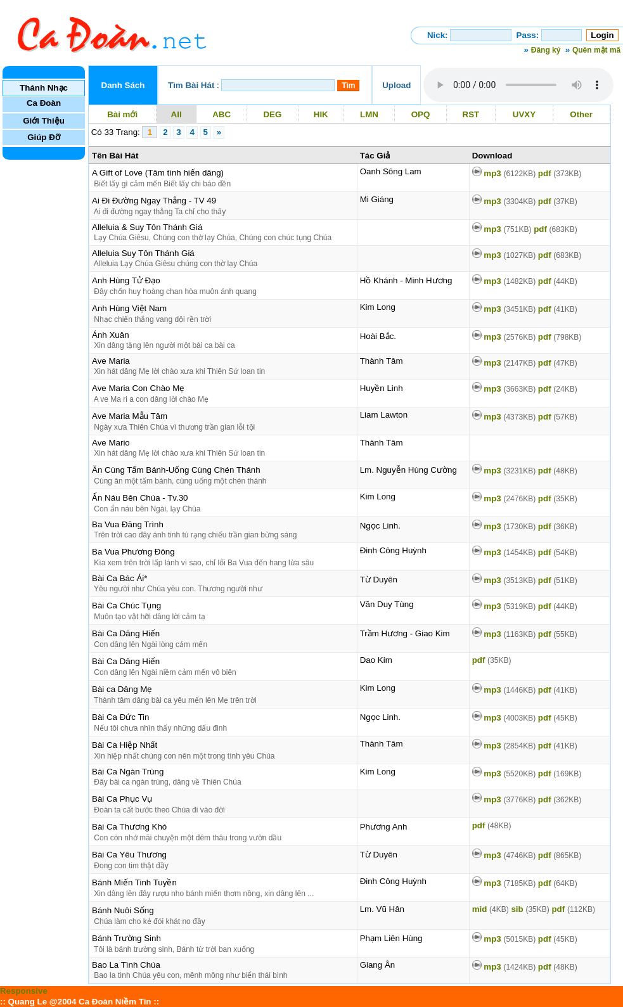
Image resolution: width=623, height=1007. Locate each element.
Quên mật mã (596, 50)
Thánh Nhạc (44, 88)
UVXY (523, 114)
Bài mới (122, 114)
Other (581, 114)
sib (530, 909)
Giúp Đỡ (43, 137)
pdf (559, 173)
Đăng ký (546, 50)
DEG (272, 114)
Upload (396, 85)
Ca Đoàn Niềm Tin (115, 1001)
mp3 (510, 173)
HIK (320, 114)
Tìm (348, 85)
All (176, 114)
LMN (368, 114)
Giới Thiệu (44, 120)
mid (490, 909)
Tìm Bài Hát (191, 85)
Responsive (24, 991)
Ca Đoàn (44, 103)
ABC (221, 114)
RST (471, 114)
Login (602, 35)
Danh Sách (123, 85)
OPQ (420, 114)
